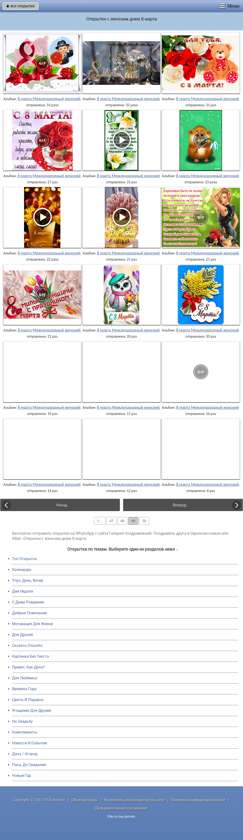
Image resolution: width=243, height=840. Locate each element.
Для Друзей (22, 634)
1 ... (100, 521)
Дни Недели (22, 591)
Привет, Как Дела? (28, 667)
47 (111, 521)
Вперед (179, 505)
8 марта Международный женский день (54, 99)
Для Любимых (25, 678)
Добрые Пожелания (29, 613)
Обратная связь (84, 799)
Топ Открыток (24, 559)
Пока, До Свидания (29, 764)
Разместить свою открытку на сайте (134, 799)
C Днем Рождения (28, 602)
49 (133, 521)
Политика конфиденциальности (198, 799)
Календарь (21, 569)
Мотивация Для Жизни (32, 624)
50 (144, 521)
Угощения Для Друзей (31, 710)
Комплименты (24, 732)
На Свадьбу (22, 721)
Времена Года (24, 689)
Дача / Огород (25, 754)
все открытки (20, 6)
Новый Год (21, 775)
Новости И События (29, 743)
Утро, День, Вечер (27, 580)
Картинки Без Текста (30, 656)
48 (122, 521)
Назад (61, 505)
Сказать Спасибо (27, 645)
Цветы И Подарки (27, 699)
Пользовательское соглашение (121, 808)
